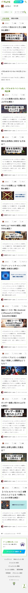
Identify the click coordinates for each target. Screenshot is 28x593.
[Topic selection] (7, 12)
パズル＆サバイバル (9, 533)
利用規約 (8, 573)
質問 (24, 587)
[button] (26, 2)
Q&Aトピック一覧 (19, 559)
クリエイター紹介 (14, 562)
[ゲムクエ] (2, 2)
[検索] (20, 12)
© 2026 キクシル (14, 580)
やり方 (16, 6)
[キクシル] (14, 584)
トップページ (8, 559)
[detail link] (14, 43)
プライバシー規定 (17, 573)
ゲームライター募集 (13, 566)
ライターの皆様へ (10, 569)
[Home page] (2, 533)
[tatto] (2, 63)
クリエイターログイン (14, 576)
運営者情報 (20, 569)
